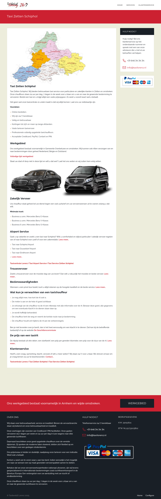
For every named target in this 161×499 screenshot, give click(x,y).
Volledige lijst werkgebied (21, 156)
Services (130, 5)
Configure (150, 495)
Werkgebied (137, 403)
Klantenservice (146, 5)
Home (120, 5)
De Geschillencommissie (45, 330)
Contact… (50, 357)
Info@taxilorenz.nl (136, 67)
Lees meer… (64, 239)
